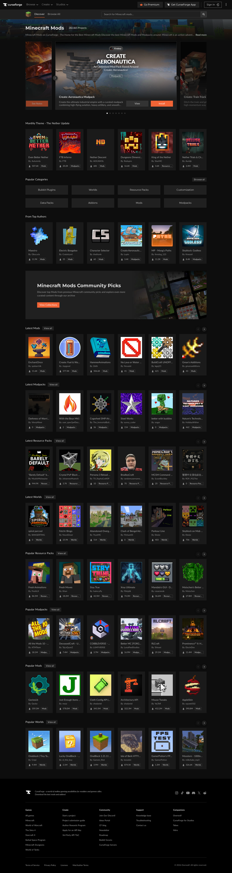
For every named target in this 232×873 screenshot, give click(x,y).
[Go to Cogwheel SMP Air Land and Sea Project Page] (100, 411)
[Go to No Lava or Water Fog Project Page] (131, 354)
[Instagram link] (176, 793)
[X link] (199, 793)
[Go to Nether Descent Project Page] (100, 149)
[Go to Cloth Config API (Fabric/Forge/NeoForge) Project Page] (100, 692)
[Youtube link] (188, 793)
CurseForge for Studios (183, 821)
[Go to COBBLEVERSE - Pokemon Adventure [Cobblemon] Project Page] (100, 636)
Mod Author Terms (80, 865)
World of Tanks (32, 850)
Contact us (141, 825)
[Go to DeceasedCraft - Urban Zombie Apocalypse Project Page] (69, 636)
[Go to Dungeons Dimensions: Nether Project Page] (131, 149)
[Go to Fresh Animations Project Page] (39, 579)
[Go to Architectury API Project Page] (131, 692)
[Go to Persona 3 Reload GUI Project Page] (100, 467)
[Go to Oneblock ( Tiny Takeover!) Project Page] (39, 748)
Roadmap (103, 835)
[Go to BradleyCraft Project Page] (131, 467)
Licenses (64, 865)
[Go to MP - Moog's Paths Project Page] (162, 243)
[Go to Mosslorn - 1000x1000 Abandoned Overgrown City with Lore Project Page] (193, 748)
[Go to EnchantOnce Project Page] (39, 354)
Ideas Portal (104, 821)
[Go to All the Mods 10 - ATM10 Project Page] (39, 636)
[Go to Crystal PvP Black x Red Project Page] (69, 467)
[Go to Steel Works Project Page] (131, 411)
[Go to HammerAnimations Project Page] (100, 354)
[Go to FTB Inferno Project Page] (69, 149)
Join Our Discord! (107, 816)
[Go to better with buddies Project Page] (162, 411)
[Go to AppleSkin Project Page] (193, 692)
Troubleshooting (143, 821)
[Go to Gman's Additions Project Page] (193, 354)
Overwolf (177, 816)
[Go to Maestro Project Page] (39, 243)
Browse (32, 4)
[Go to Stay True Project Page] (100, 579)
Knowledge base (143, 816)
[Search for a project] (151, 14)
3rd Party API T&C (70, 835)
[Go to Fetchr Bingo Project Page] (69, 523)
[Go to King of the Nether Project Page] (162, 149)
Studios (62, 4)
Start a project (68, 816)
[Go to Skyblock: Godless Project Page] (193, 243)
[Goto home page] (13, 4)
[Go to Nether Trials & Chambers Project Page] (193, 149)
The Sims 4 (30, 830)
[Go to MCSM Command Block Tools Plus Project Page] (162, 467)
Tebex (175, 825)
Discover (39, 14)
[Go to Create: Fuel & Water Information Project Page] (69, 354)
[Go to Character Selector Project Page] (100, 243)
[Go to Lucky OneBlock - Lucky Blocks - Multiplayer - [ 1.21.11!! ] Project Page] (69, 748)
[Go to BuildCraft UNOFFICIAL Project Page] (162, 354)
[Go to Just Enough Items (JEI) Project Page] (69, 692)
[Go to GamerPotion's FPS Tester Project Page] (162, 748)
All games (29, 816)
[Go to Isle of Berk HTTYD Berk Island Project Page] (131, 748)
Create (47, 4)
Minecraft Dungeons (34, 845)
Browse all (199, 179)
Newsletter (104, 830)
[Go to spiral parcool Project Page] (39, 523)
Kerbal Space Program (35, 840)
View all (48, 328)
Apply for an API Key (71, 830)
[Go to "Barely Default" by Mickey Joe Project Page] (39, 467)
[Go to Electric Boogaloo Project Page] (69, 243)
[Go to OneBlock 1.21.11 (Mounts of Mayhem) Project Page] (100, 748)
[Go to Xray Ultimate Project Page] (131, 579)
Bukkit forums (105, 840)
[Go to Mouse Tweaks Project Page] (162, 692)
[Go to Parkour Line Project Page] (162, 523)
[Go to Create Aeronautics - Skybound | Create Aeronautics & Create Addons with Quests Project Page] (131, 243)
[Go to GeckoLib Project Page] (39, 692)
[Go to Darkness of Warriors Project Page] (39, 411)
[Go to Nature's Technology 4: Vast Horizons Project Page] (193, 411)
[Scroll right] (204, 329)
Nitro (175, 830)
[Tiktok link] (182, 793)
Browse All (54, 14)
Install (162, 103)
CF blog (102, 825)
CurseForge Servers (108, 845)
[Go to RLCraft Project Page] (162, 636)
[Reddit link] (205, 793)
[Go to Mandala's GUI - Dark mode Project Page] (162, 579)
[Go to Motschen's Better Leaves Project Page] (193, 579)
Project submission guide (73, 821)
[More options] (226, 5)
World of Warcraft (33, 825)
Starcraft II (30, 835)
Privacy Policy (50, 865)
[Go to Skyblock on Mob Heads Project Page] (193, 523)
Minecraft (29, 821)
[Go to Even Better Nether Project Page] (39, 149)
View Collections (48, 305)
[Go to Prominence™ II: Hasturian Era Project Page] (193, 636)
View (137, 103)
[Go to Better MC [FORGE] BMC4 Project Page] (131, 636)
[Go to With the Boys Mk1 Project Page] (69, 411)
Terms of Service (32, 865)
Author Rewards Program (74, 825)
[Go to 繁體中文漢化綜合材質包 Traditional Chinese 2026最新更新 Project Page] (193, 467)
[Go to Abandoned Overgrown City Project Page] (100, 523)
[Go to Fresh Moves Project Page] (69, 579)
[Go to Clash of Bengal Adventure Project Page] (131, 523)
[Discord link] (193, 793)
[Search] (204, 14)
